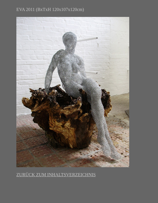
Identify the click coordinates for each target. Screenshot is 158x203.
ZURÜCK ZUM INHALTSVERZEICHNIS (56, 174)
